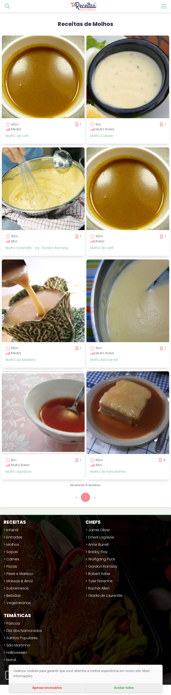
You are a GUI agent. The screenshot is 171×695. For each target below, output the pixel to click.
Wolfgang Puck (101, 559)
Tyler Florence (100, 581)
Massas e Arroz (19, 581)
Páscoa (13, 623)
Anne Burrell (98, 544)
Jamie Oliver (99, 530)
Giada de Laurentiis (105, 595)
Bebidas (13, 595)
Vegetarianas (18, 602)
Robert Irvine (99, 573)
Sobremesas (17, 588)
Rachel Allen (98, 588)
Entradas (14, 537)
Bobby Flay (98, 551)
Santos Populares (22, 638)
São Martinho (18, 645)
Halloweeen (16, 652)
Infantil (12, 530)
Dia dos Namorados (24, 630)
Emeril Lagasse (101, 537)
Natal (11, 659)
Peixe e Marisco (19, 573)
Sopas (12, 551)
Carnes (12, 559)
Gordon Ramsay (102, 566)
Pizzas (11, 566)
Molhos (12, 544)
